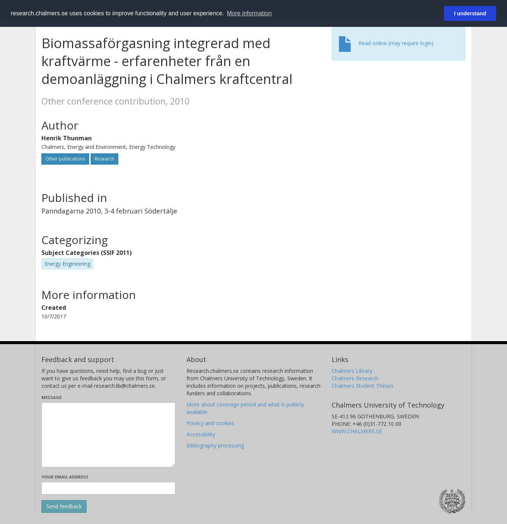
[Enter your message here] (108, 434)
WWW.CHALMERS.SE (357, 431)
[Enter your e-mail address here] (108, 488)
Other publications (65, 159)
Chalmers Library (352, 370)
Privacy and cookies (210, 423)
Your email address (64, 477)
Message (51, 397)
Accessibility (201, 434)
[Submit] (64, 506)
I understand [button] (470, 13)
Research (104, 159)
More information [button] (249, 13)
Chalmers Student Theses (363, 385)
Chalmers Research (355, 378)
